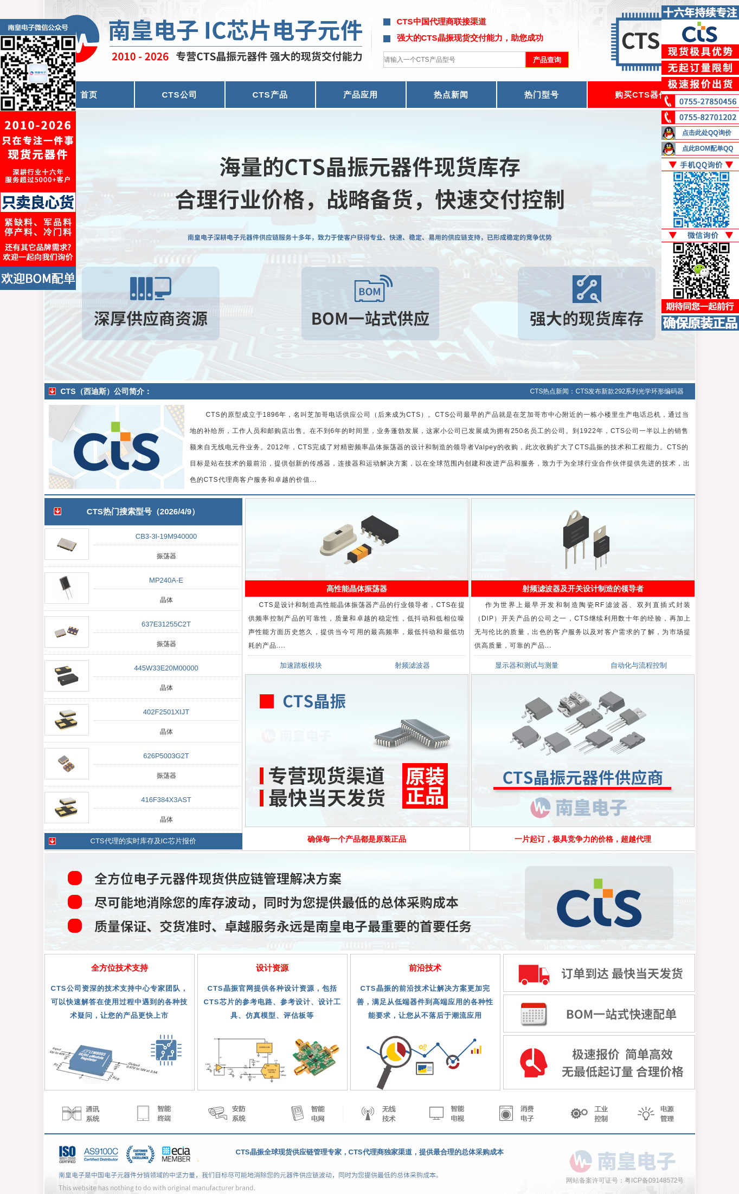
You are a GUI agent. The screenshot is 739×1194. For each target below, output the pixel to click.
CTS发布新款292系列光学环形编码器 (629, 391)
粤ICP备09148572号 (654, 1180)
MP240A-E (166, 580)
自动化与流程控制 (639, 665)
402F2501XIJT (166, 712)
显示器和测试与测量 (526, 665)
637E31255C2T (166, 624)
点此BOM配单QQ (708, 148)
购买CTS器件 (641, 94)
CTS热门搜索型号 (119, 511)
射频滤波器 (412, 665)
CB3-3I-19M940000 (166, 536)
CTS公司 (179, 94)
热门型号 (541, 94)
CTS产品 (270, 94)
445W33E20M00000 (166, 668)
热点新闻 (451, 94)
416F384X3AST (166, 800)
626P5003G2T (166, 756)
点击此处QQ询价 (706, 133)
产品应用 (360, 94)
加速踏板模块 (301, 665)
